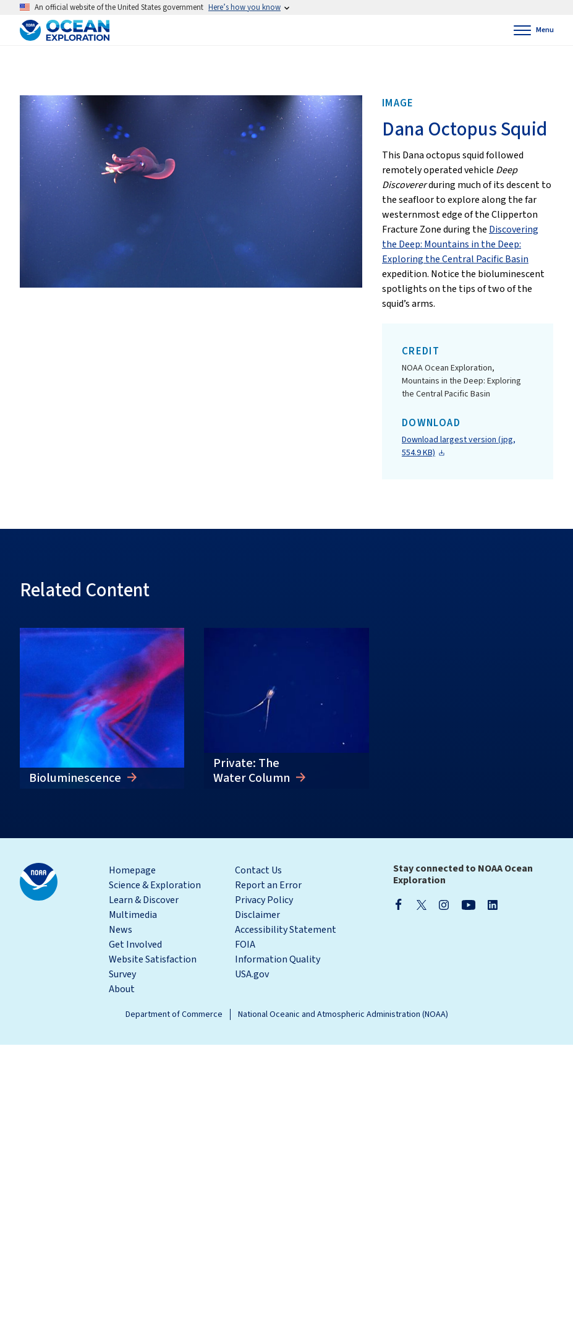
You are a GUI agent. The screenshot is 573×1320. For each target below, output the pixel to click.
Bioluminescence (76, 778)
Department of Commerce (174, 1014)
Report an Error (268, 885)
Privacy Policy (264, 900)
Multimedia (133, 915)
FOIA (245, 944)
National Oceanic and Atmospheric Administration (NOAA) (343, 1014)
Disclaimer (257, 915)
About (122, 989)
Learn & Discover (144, 900)
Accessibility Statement (285, 929)
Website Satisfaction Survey (153, 967)
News (120, 929)
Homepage (132, 870)
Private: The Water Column (252, 771)
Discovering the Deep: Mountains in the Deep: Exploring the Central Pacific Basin (460, 244)
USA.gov (252, 974)
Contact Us (258, 870)
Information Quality (277, 959)
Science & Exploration (155, 885)
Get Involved (135, 944)
